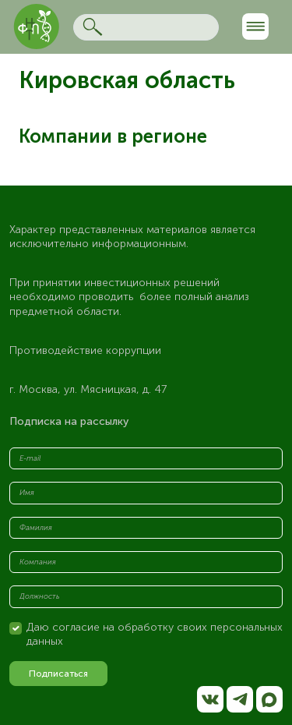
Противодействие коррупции (85, 350)
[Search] (146, 27)
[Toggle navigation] (255, 26)
